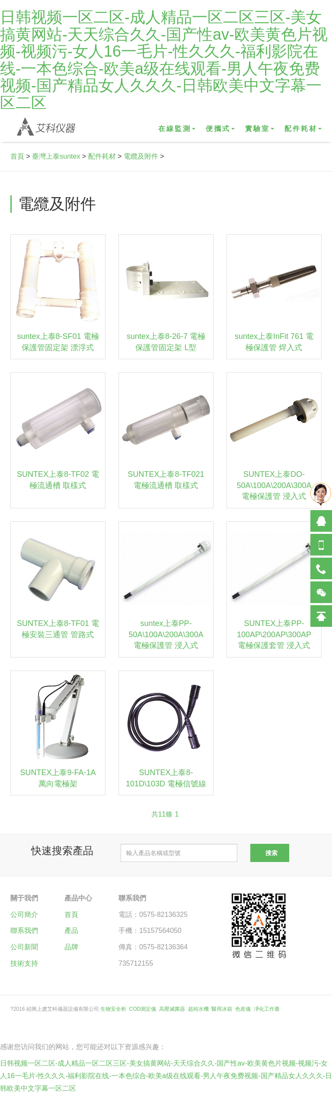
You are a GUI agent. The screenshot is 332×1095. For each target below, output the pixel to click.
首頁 (17, 156)
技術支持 (24, 963)
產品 (71, 930)
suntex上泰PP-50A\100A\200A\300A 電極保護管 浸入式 (165, 634)
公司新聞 (24, 947)
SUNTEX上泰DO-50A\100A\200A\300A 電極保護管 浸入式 (273, 485)
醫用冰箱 (221, 1009)
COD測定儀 (142, 1009)
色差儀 (243, 1009)
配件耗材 (102, 156)
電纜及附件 (141, 156)
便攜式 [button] (220, 128)
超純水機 (198, 1009)
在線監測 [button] (176, 128)
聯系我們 (24, 930)
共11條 (162, 814)
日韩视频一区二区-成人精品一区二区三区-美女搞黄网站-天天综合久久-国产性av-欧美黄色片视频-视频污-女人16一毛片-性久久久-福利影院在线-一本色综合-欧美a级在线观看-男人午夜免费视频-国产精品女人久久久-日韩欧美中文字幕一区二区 (164, 60)
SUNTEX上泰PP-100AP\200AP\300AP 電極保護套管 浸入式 (274, 634)
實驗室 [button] (259, 128)
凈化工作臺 (267, 1009)
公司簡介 (24, 914)
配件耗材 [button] (303, 128)
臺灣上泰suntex (56, 156)
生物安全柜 (113, 1009)
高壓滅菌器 (172, 1009)
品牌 (71, 947)
